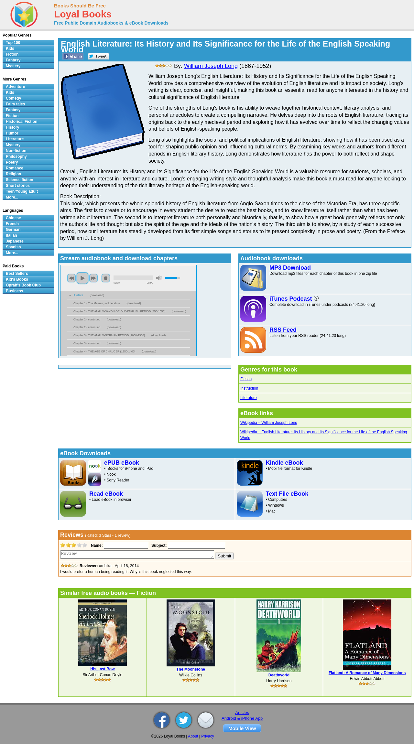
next (93, 278)
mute (159, 277)
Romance (14, 168)
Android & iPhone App (242, 718)
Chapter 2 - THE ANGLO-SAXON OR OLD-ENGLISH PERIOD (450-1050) (119, 311)
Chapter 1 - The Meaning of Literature (96, 303)
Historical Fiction (21, 121)
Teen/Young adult (22, 191)
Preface (78, 295)
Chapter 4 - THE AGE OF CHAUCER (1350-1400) (104, 351)
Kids (10, 48)
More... (12, 197)
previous (71, 278)
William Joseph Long (211, 66)
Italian (11, 235)
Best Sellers (17, 273)
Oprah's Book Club (23, 285)
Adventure (15, 86)
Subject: (158, 545)
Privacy (207, 736)
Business (14, 291)
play (82, 278)
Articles (242, 712)
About (193, 736)
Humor (12, 133)
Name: (96, 545)
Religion (13, 174)
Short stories (18, 185)
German (13, 229)
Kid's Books (17, 279)
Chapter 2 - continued (86, 319)
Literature (248, 397)
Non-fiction (16, 150)
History (12, 127)
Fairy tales (15, 104)
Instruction (249, 388)
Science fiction (19, 180)
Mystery (13, 66)
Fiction (246, 379)
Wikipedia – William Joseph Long (268, 422)
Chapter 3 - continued (86, 343)
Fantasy (13, 60)
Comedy (13, 98)
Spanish (13, 247)
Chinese (13, 218)
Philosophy (16, 156)
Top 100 (13, 42)
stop (105, 278)
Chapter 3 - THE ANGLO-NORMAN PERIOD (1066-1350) (109, 335)
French (12, 223)
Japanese (15, 241)
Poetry (12, 162)
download (97, 295)
